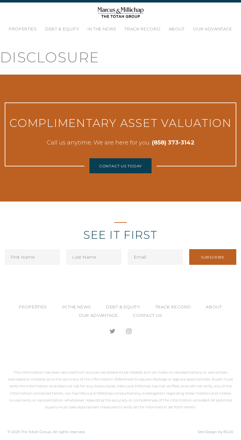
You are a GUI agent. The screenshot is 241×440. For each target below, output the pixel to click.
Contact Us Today (120, 166)
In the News (102, 28)
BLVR (228, 431)
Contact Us (147, 315)
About (177, 28)
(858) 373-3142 (173, 142)
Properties (23, 28)
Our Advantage (212, 28)
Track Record (142, 28)
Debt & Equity (62, 28)
